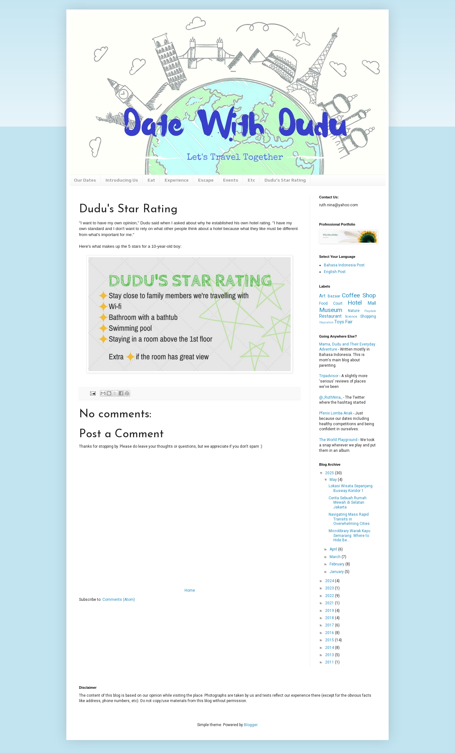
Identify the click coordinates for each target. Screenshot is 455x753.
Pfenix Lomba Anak (335, 413)
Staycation (326, 322)
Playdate (370, 311)
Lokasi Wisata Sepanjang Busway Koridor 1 (351, 488)
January (337, 571)
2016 (330, 633)
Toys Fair (343, 322)
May (334, 479)
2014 (330, 647)
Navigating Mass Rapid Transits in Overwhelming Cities (349, 519)
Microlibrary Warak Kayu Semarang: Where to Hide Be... (349, 535)
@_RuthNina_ (330, 397)
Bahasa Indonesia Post (344, 265)
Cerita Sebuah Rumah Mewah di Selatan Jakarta (348, 502)
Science (351, 316)
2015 (330, 640)
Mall (372, 303)
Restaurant (330, 316)
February (337, 564)
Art (322, 296)
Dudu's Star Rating (285, 180)
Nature (354, 310)
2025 (330, 473)
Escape (206, 180)
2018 (330, 618)
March (336, 557)
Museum (330, 310)
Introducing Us (122, 180)
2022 (330, 596)
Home (190, 590)
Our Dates (85, 180)
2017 (330, 625)
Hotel (355, 302)
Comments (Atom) (118, 599)
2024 (330, 581)
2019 (330, 610)
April (334, 549)
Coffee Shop (359, 295)
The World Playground (338, 440)
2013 (330, 655)
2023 (330, 588)
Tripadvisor (328, 376)
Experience (177, 180)
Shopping (368, 316)
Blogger (250, 725)
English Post (335, 272)
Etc (251, 180)
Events (230, 180)
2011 (330, 662)
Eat (151, 180)
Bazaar (334, 296)
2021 (330, 603)
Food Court (331, 303)
